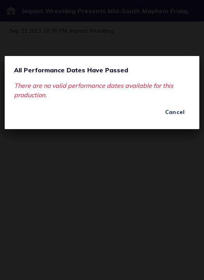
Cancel (175, 112)
